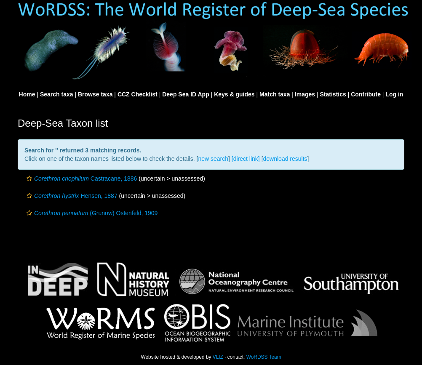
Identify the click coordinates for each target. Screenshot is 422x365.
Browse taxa (95, 94)
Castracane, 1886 (80, 178)
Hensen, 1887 (71, 195)
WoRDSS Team (263, 357)
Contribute (366, 94)
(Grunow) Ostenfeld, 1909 (91, 213)
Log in (394, 94)
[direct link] (246, 158)
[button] (29, 178)
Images (305, 94)
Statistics (333, 94)
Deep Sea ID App (185, 94)
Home (27, 94)
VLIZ (218, 357)
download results (285, 158)
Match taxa (274, 94)
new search (213, 158)
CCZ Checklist (138, 94)
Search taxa (56, 94)
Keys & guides (234, 94)
